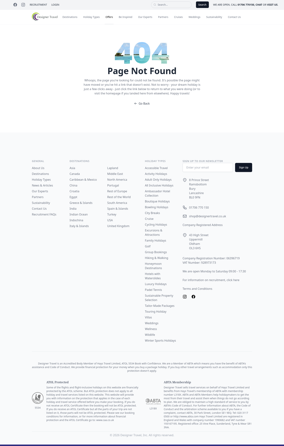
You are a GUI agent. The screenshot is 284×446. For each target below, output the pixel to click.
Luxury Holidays (156, 284)
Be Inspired (125, 17)
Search (202, 4)
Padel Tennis (153, 290)
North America (117, 180)
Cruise (149, 219)
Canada (75, 174)
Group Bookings (156, 252)
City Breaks (152, 213)
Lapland (112, 168)
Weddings (194, 17)
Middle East (115, 174)
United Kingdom (118, 226)
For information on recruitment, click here (211, 280)
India (73, 209)
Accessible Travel (156, 168)
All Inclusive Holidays (159, 185)
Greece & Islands (81, 203)
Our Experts (145, 17)
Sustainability (214, 17)
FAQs (52, 214)
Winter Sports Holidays (160, 341)
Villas (148, 317)
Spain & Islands (117, 209)
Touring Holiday (155, 312)
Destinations (70, 17)
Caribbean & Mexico (83, 180)
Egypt (73, 197)
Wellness (151, 329)
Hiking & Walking (156, 258)
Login (55, 4)
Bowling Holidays (156, 207)
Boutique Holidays (157, 201)
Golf (148, 246)
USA (110, 220)
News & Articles (42, 185)
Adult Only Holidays (158, 180)
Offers (109, 17)
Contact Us (234, 17)
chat (259, 4)
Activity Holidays (156, 174)
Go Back (142, 103)
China (73, 185)
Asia (72, 168)
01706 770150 (246, 4)
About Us (38, 168)
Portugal (113, 185)
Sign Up (243, 167)
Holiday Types (91, 17)
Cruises (178, 17)
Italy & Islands (79, 226)
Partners (163, 17)
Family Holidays (155, 240)
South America (117, 203)
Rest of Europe (117, 191)
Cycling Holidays (156, 225)
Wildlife (150, 335)
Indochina (76, 220)
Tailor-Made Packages (159, 306)
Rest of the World (119, 197)
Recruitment (38, 4)
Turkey (111, 214)
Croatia (74, 191)
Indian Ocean (79, 214)
